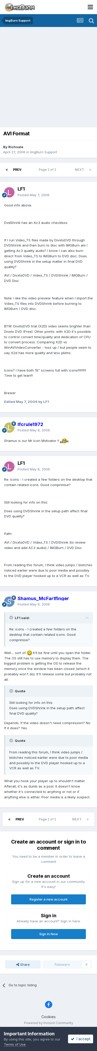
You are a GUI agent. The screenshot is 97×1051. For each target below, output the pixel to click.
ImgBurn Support (43, 152)
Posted (33, 195)
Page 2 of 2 (48, 170)
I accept (80, 1039)
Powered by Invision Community (48, 1023)
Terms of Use (15, 1044)
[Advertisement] (48, 78)
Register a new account (48, 899)
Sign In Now (48, 934)
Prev (17, 170)
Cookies (48, 1017)
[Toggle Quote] (11, 618)
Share (23, 964)
